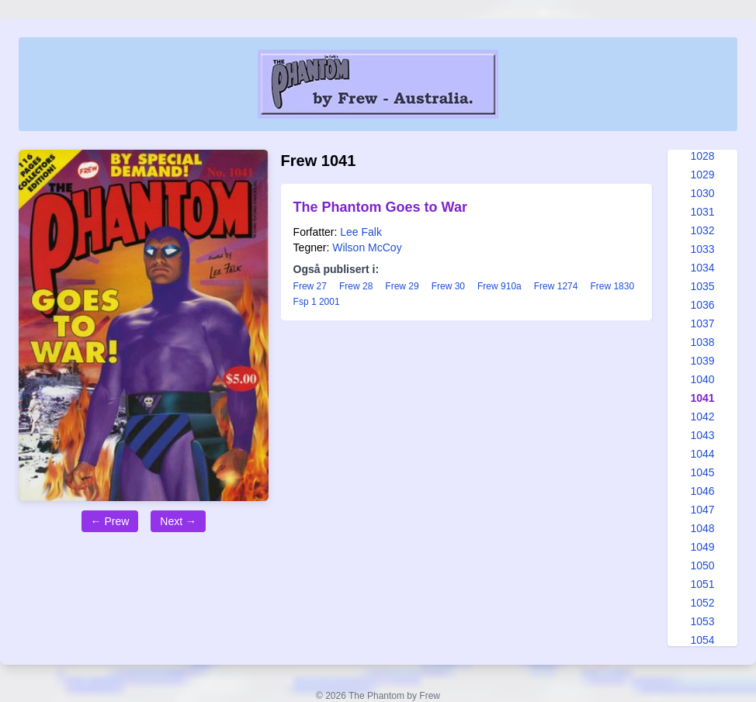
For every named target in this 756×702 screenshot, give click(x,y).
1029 (702, 174)
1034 (702, 267)
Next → (178, 521)
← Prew (110, 521)
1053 (702, 621)
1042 (702, 416)
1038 (702, 342)
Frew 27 (310, 286)
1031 (702, 212)
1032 (702, 230)
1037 (702, 323)
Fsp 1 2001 (316, 301)
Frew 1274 (556, 286)
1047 (702, 509)
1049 (702, 547)
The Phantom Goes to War (380, 207)
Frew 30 (448, 286)
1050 (702, 565)
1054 (702, 640)
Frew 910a (499, 286)
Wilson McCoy (366, 247)
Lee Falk (361, 232)
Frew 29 (401, 286)
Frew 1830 (612, 286)
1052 (702, 603)
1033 (702, 249)
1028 (702, 156)
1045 (702, 472)
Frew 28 (356, 286)
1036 (702, 305)
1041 (702, 398)
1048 (702, 528)
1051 (702, 584)
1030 (702, 193)
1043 (702, 435)
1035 (702, 286)
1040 (702, 379)
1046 (702, 491)
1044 (702, 454)
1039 (702, 360)
